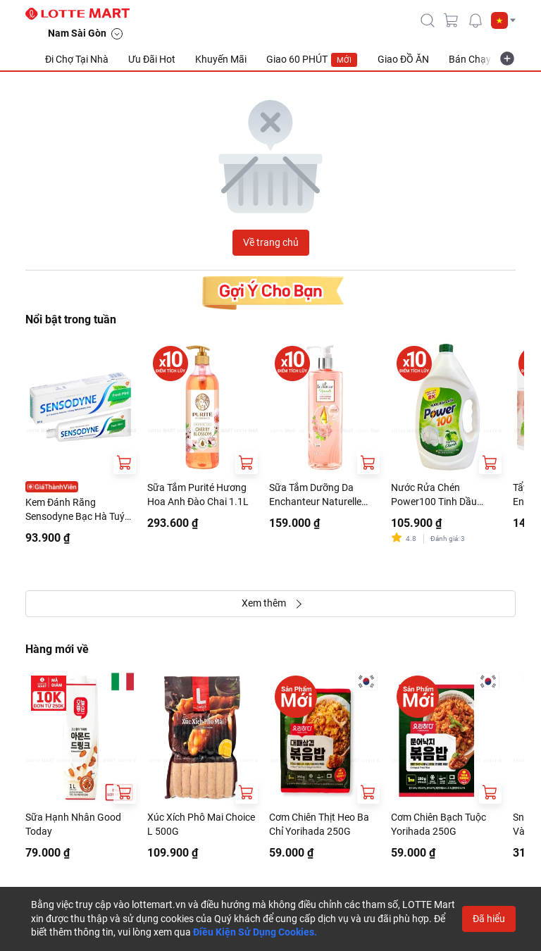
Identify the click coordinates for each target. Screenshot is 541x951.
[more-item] (507, 58)
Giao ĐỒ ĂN (403, 59)
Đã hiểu (489, 918)
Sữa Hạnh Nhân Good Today (73, 824)
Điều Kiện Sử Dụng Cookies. (255, 932)
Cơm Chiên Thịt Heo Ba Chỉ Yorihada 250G (319, 824)
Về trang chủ (271, 242)
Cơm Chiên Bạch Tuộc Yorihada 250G (438, 824)
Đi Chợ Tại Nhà (76, 59)
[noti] (475, 20)
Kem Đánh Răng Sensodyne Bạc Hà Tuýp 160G (77, 510)
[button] (503, 20)
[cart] (451, 20)
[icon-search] (427, 20)
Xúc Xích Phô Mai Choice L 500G (201, 824)
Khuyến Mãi (221, 59)
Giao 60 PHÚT (312, 60)
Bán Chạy (470, 59)
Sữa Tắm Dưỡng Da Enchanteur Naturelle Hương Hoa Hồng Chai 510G (318, 495)
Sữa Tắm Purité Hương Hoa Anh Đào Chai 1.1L (198, 494)
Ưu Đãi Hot (151, 59)
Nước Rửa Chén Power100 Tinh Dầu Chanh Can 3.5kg (434, 495)
